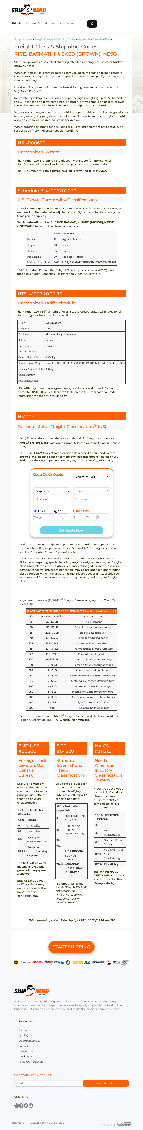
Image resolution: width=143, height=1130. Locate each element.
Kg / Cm (58, 511)
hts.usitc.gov (58, 396)
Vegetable (84, 39)
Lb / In (42, 511)
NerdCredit (25, 1056)
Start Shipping (105, 1083)
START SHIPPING (71, 946)
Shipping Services (29, 1040)
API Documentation (31, 1061)
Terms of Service (53, 1122)
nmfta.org (82, 720)
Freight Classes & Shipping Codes (55, 39)
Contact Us (25, 1045)
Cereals (97, 39)
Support (24, 1030)
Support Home (23, 39)
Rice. (107, 39)
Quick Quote (26, 1035)
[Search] (92, 24)
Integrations (26, 1051)
